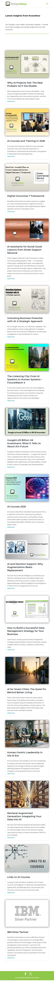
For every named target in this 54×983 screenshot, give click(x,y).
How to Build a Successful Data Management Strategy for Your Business (25, 631)
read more (11, 101)
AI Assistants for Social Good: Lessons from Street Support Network (24, 249)
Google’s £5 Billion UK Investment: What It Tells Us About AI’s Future (24, 443)
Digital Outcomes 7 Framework (25, 196)
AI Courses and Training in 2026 (26, 141)
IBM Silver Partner (17, 932)
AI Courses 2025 (16, 506)
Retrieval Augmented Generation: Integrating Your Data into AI (24, 816)
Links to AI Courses (18, 877)
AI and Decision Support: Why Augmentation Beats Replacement (25, 567)
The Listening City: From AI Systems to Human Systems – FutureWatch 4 (24, 379)
